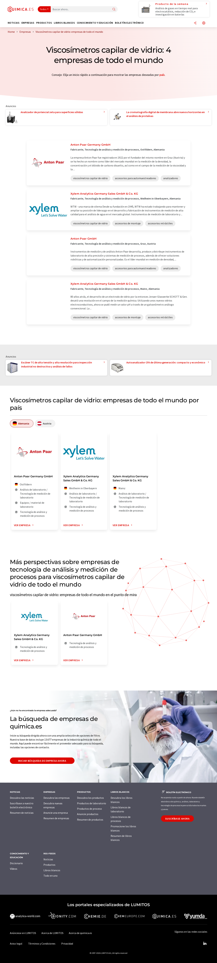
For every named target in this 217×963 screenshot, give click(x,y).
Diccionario (16, 863)
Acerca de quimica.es (80, 933)
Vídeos (13, 868)
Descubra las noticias (22, 797)
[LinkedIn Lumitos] (205, 943)
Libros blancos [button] (64, 22)
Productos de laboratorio (91, 803)
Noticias (48, 859)
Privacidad (67, 943)
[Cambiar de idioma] (203, 23)
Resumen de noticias (22, 812)
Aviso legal (16, 943)
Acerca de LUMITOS (52, 933)
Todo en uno (50, 875)
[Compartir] (195, 23)
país (162, 75)
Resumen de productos (90, 819)
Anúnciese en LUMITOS (23, 933)
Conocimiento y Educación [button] (95, 22)
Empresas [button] (27, 22)
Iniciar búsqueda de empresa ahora (42, 760)
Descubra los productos (90, 797)
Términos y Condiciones (41, 943)
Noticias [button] (14, 22)
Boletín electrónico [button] (129, 22)
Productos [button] (44, 22)
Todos (43, 9)
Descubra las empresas (56, 797)
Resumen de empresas (56, 818)
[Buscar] (114, 9)
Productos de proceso (89, 808)
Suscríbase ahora (177, 818)
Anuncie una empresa (55, 812)
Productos (49, 864)
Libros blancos (51, 870)
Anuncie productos (87, 814)
